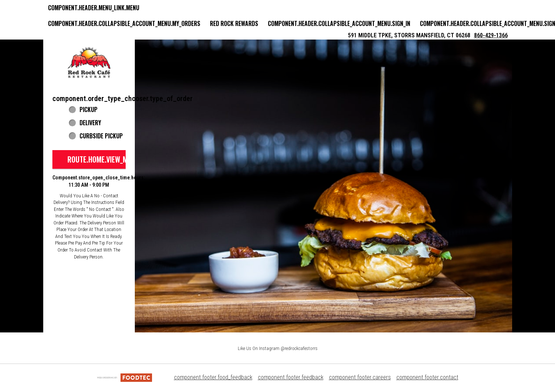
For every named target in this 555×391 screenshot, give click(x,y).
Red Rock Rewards (234, 23)
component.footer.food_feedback (213, 377)
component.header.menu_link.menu (93, 7)
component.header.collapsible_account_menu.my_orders (124, 23)
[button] (89, 62)
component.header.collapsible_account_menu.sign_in (339, 23)
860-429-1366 (491, 35)
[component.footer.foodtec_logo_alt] (124, 377)
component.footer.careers (360, 377)
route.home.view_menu (103, 159)
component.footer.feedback (290, 377)
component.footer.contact (427, 377)
